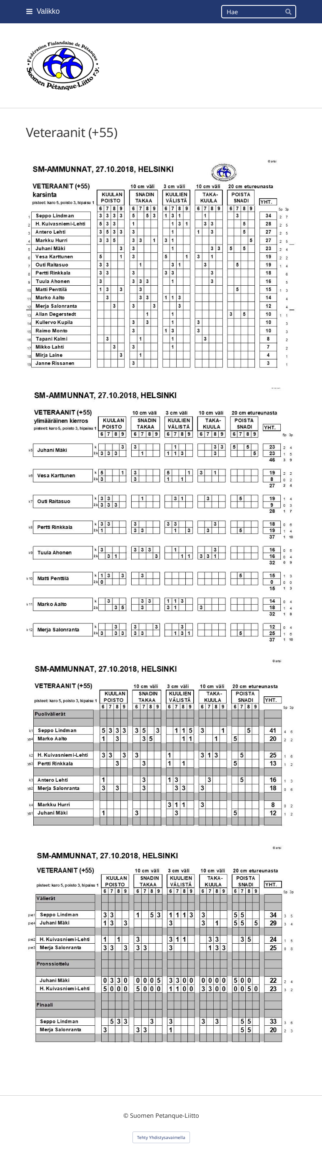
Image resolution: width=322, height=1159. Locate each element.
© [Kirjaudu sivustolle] (126, 1115)
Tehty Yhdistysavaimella (161, 1137)
